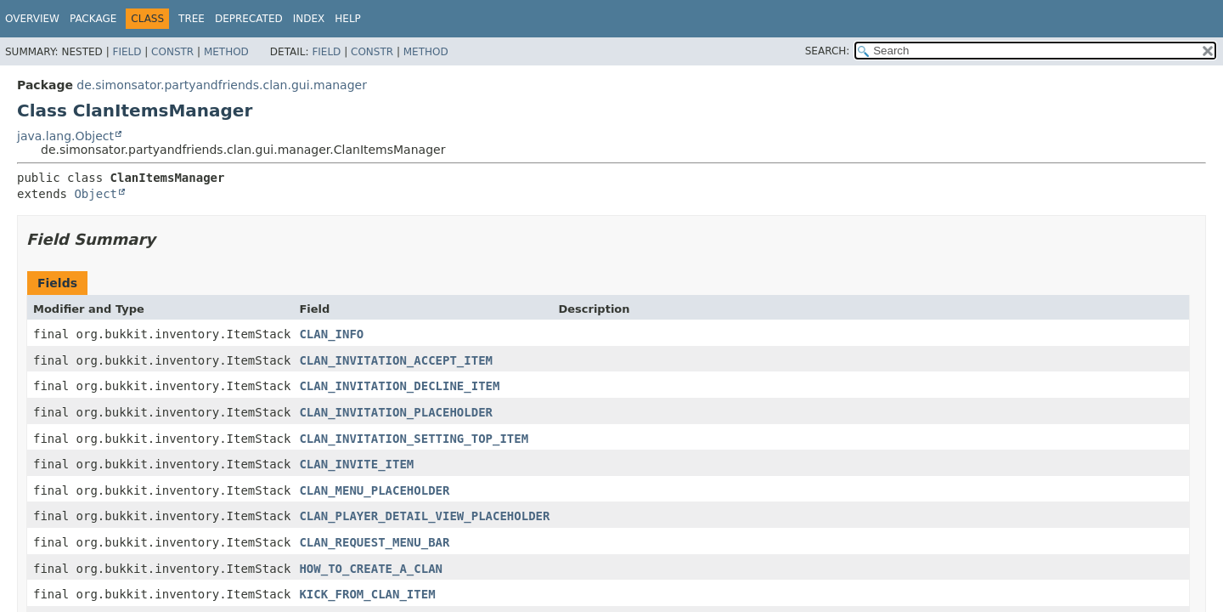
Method (226, 52)
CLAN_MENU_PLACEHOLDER (374, 490)
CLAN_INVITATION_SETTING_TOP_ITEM (413, 438)
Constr (172, 52)
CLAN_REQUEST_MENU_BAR (374, 542)
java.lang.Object (65, 136)
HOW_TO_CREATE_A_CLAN (370, 568)
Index (309, 19)
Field (126, 52)
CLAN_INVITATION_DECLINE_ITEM (399, 386)
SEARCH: (827, 51)
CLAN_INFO (331, 334)
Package (93, 19)
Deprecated (249, 19)
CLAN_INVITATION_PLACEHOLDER (396, 412)
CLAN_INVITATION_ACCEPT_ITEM (396, 360)
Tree (191, 19)
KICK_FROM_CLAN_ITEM (367, 594)
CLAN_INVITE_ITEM (356, 464)
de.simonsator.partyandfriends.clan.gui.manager (221, 85)
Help (348, 19)
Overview (32, 19)
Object (95, 194)
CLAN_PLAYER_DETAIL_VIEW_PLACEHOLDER (424, 516)
